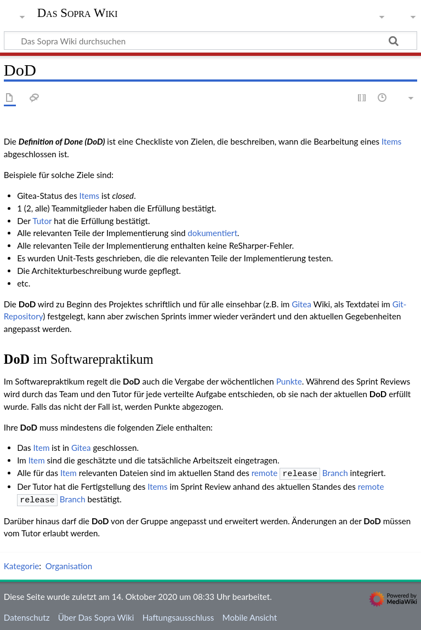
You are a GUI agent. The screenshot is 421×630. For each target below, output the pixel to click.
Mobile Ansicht (250, 615)
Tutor (42, 221)
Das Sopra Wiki (77, 13)
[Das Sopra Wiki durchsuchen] (210, 40)
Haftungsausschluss (178, 615)
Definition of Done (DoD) (62, 141)
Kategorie (21, 564)
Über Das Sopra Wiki (96, 615)
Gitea (301, 304)
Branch (314, 473)
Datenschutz (27, 615)
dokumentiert (212, 233)
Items (392, 141)
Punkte (289, 381)
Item (41, 448)
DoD (27, 304)
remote (265, 473)
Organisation (68, 564)
